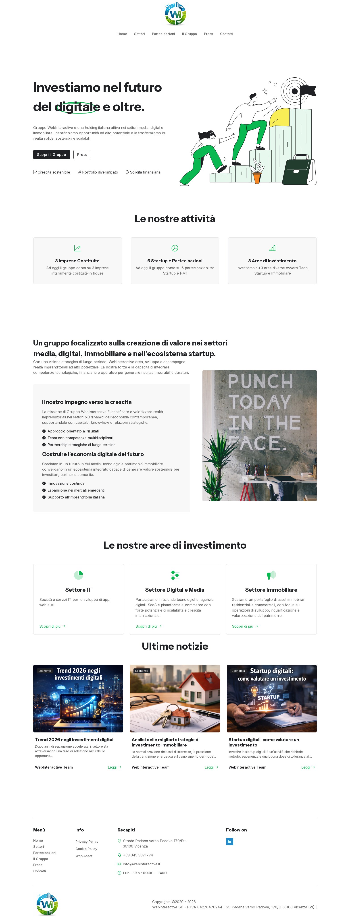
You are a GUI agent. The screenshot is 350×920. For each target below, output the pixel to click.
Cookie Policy (86, 849)
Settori (139, 34)
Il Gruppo (189, 34)
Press (208, 34)
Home (122, 34)
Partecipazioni (163, 34)
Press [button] (82, 154)
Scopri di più (52, 626)
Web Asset (83, 856)
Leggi (114, 767)
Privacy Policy (86, 841)
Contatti (226, 34)
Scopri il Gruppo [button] (51, 154)
